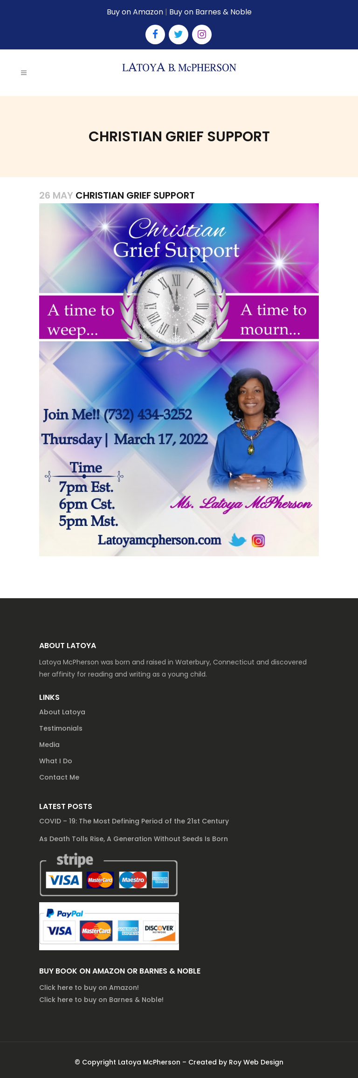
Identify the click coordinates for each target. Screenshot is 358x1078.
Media (49, 744)
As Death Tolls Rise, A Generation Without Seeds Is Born (133, 838)
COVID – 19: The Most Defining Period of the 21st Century (134, 821)
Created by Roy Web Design (235, 1062)
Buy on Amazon (135, 12)
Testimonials (61, 728)
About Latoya (62, 712)
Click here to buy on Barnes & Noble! (101, 999)
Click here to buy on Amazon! (89, 987)
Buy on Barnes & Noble (210, 12)
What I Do (55, 761)
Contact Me (59, 777)
